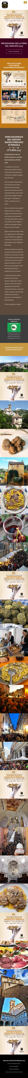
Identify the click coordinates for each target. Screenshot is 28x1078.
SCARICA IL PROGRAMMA (14, 51)
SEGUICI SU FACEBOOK (14, 1066)
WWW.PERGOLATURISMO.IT (14, 68)
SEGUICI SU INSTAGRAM (14, 1069)
